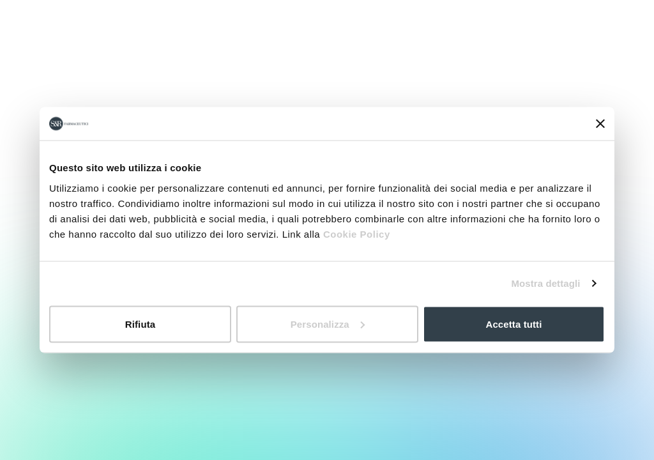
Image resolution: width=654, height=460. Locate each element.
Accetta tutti (514, 323)
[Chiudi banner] (600, 123)
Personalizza (328, 323)
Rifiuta (140, 323)
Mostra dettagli (545, 283)
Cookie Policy (356, 233)
